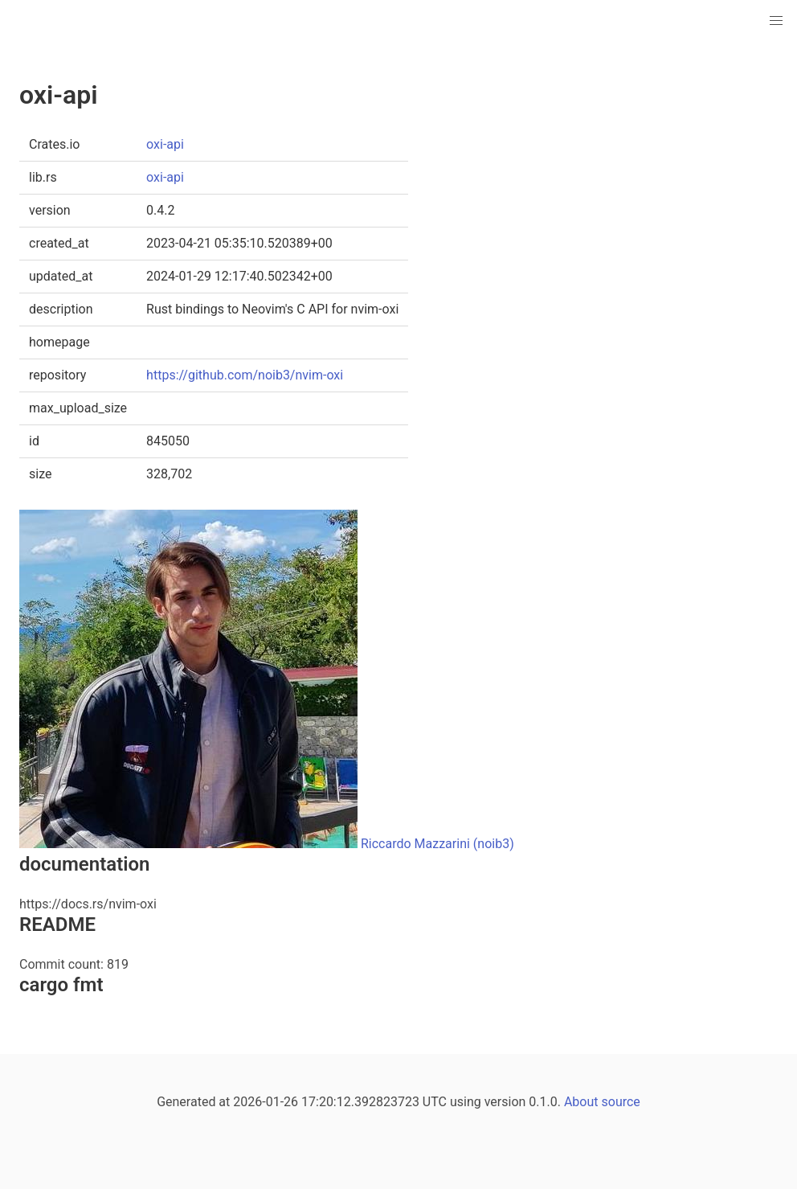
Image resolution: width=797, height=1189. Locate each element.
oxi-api (165, 144)
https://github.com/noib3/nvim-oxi (244, 375)
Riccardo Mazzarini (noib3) (437, 843)
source (621, 1101)
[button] (776, 21)
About (581, 1101)
